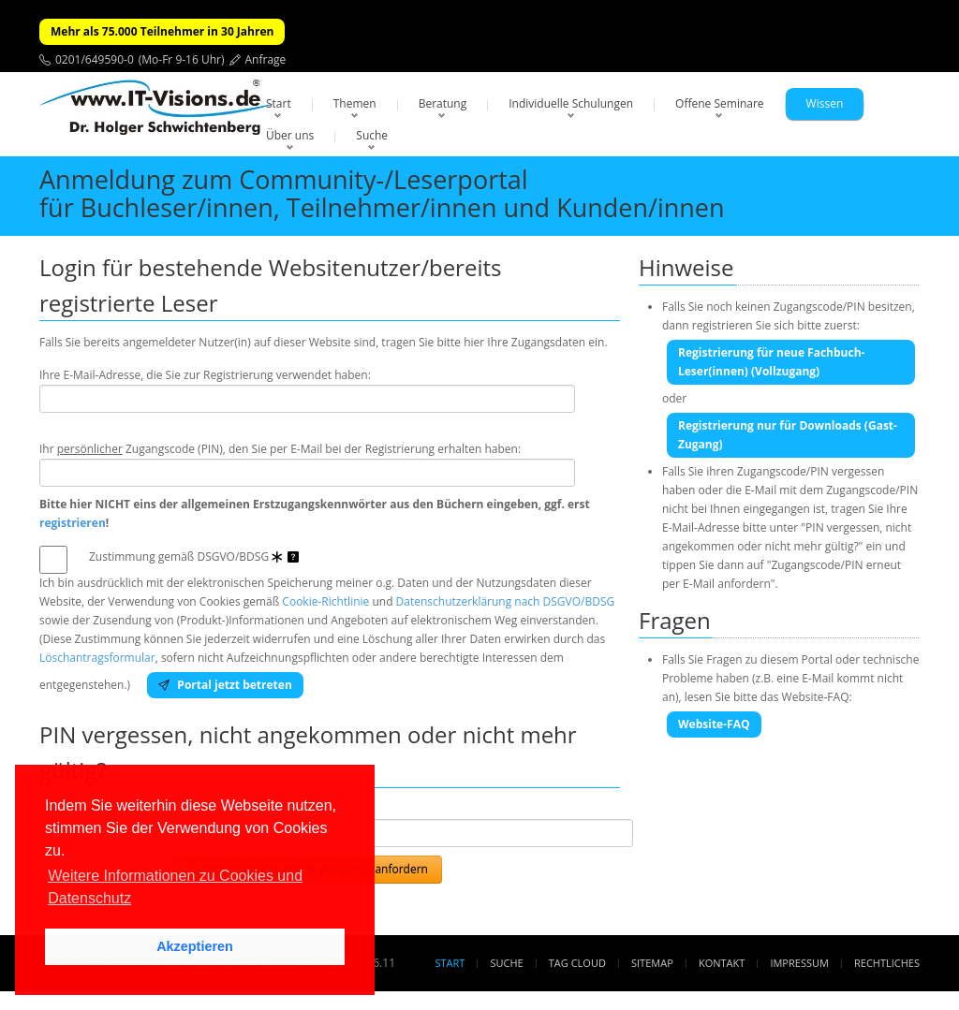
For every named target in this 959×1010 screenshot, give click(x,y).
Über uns (290, 135)
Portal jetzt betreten (225, 685)
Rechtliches (887, 963)
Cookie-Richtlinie (325, 601)
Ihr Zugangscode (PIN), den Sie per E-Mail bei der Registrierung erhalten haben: (280, 449)
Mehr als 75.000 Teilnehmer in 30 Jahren (162, 31)
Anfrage (266, 59)
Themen (354, 103)
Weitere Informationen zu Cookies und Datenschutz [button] (175, 887)
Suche (372, 135)
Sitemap (652, 963)
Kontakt (722, 963)
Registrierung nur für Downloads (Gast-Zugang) (787, 434)
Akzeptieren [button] (194, 946)
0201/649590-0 (94, 59)
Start (278, 103)
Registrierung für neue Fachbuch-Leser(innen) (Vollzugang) (771, 361)
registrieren (72, 523)
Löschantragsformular (97, 658)
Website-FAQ (714, 724)
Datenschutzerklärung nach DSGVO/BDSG (505, 601)
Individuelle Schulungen (571, 103)
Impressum (799, 963)
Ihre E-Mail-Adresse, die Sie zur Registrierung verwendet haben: (205, 375)
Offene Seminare (719, 103)
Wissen (825, 103)
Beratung (443, 103)
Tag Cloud (577, 963)
